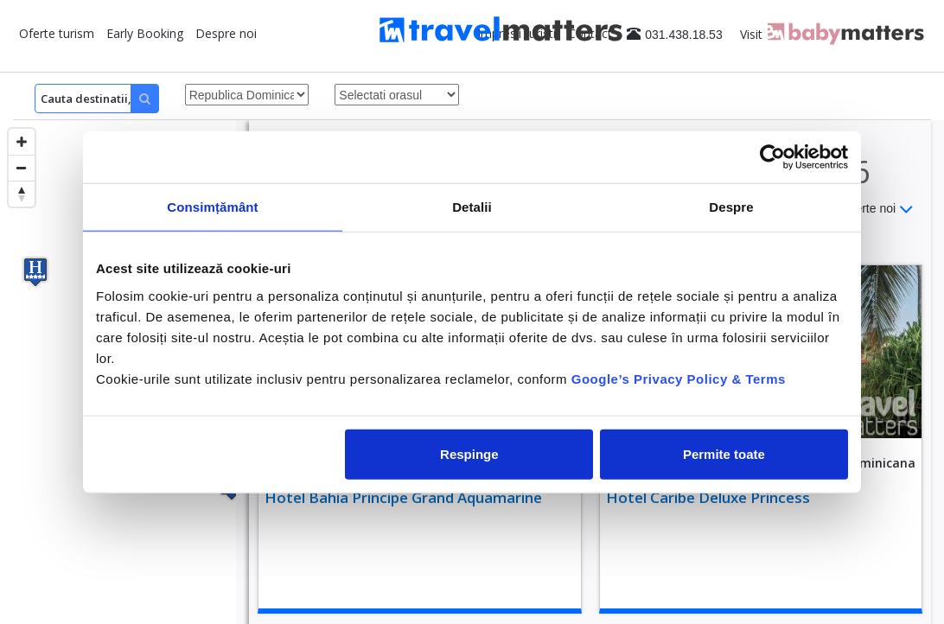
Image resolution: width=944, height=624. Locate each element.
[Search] (97, 98)
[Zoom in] (22, 142)
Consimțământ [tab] (212, 207)
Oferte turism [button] (56, 33)
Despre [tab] (731, 207)
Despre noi (226, 33)
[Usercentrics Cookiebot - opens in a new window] (772, 157)
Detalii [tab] (472, 207)
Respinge (469, 453)
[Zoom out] (22, 168)
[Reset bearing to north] (22, 194)
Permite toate (724, 453)
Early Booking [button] (144, 33)
